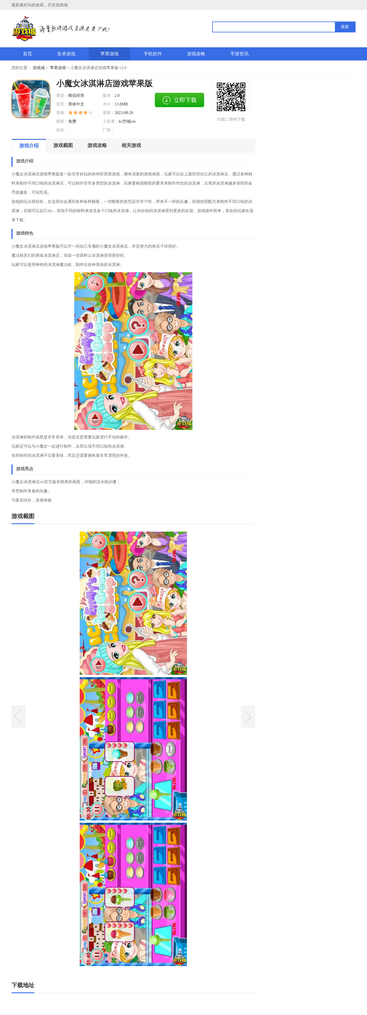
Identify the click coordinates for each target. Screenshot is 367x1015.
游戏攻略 (196, 53)
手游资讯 (239, 53)
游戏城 (39, 68)
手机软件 (153, 53)
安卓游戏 (66, 53)
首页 (27, 53)
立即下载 (179, 100)
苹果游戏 (109, 53)
